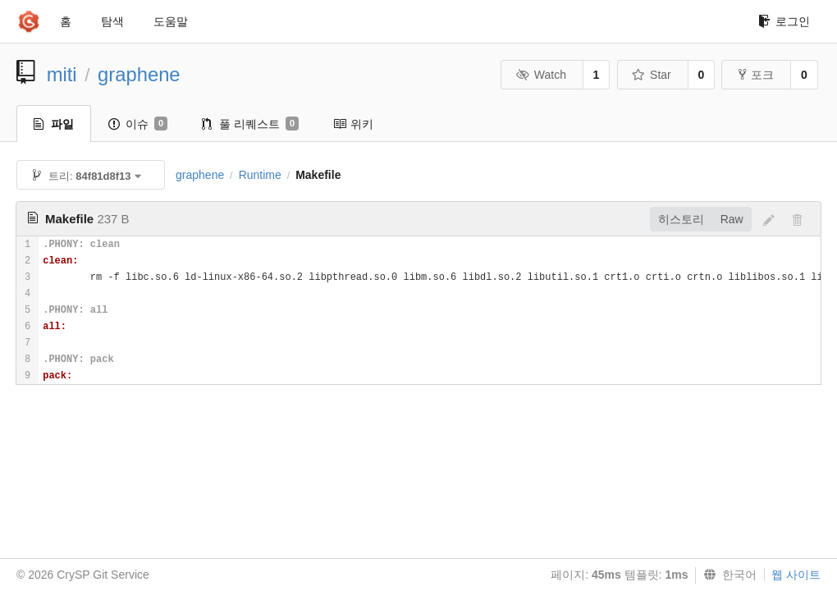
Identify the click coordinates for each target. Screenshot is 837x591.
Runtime (260, 174)
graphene (139, 74)
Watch (540, 74)
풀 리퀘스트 (250, 124)
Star (651, 74)
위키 (353, 124)
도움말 (170, 21)
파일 (54, 124)
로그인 (784, 21)
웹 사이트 (796, 574)
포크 (756, 74)
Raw (731, 219)
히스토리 (681, 219)
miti (62, 74)
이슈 (137, 124)
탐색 (112, 21)
